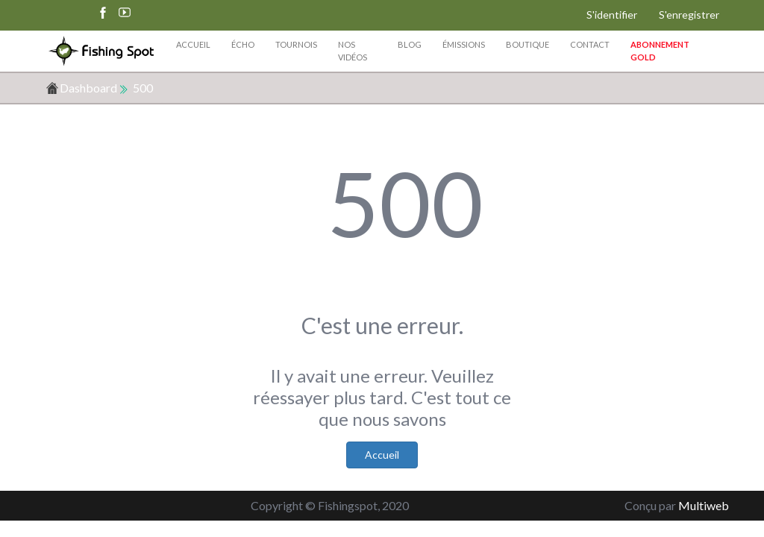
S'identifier (611, 14)
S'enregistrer (689, 14)
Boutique (527, 44)
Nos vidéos (352, 51)
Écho (242, 44)
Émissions (463, 44)
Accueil (193, 44)
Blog (410, 44)
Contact (590, 44)
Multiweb (703, 505)
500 (143, 88)
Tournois (296, 44)
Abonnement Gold (659, 51)
